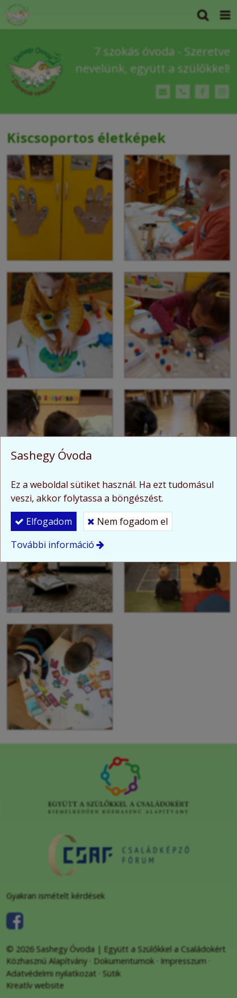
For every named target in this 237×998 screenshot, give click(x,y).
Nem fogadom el (127, 521)
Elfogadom (43, 521)
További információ (52, 544)
